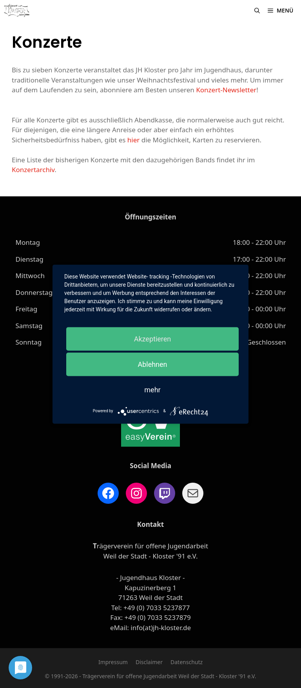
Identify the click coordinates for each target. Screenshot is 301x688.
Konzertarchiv (33, 169)
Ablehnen (152, 364)
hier (133, 139)
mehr (152, 389)
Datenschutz (186, 662)
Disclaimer (149, 662)
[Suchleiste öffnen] (257, 10)
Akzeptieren (152, 338)
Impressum (113, 662)
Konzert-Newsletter (226, 89)
